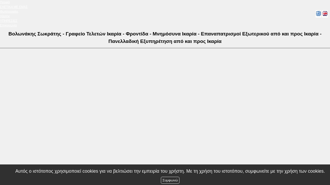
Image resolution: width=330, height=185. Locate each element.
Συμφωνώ (170, 180)
